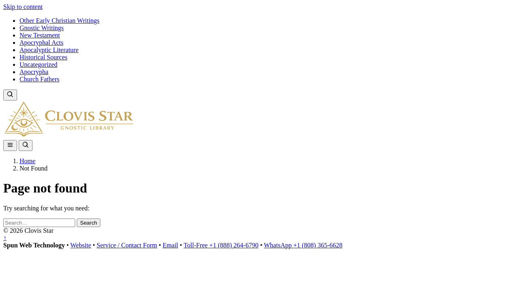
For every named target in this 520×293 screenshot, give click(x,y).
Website (80, 245)
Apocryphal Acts (41, 42)
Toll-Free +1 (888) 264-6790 (221, 245)
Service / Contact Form (127, 245)
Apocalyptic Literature (49, 49)
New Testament (40, 35)
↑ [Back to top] (4, 237)
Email (170, 245)
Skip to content (23, 6)
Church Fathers (39, 79)
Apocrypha (34, 71)
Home (27, 160)
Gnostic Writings (42, 27)
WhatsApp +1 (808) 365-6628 (303, 245)
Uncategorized (38, 64)
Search (88, 223)
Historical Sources (43, 57)
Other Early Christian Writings (60, 20)
